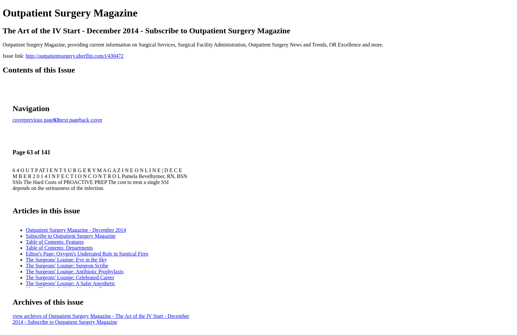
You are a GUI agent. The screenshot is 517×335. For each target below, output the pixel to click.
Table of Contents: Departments (59, 248)
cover (18, 120)
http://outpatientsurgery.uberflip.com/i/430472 (74, 56)
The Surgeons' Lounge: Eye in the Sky (66, 259)
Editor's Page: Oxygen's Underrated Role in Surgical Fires (87, 254)
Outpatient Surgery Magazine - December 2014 (76, 230)
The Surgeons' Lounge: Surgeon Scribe (67, 265)
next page (69, 120)
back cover (91, 120)
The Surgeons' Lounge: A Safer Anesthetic (70, 283)
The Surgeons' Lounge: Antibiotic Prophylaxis (75, 271)
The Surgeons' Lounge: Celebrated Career (70, 277)
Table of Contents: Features (55, 242)
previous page (39, 120)
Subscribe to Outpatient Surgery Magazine (71, 236)
